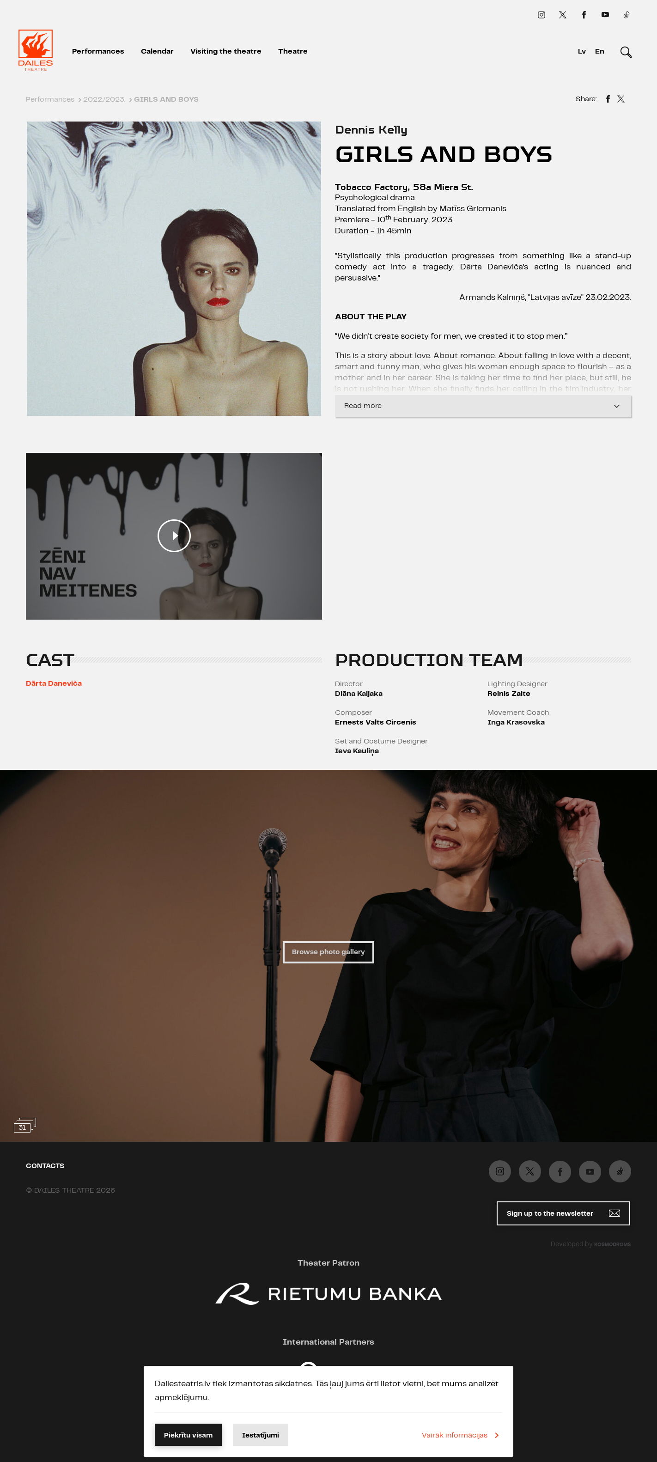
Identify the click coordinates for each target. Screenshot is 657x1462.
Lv (582, 51)
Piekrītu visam (188, 1435)
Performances (98, 51)
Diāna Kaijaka (359, 693)
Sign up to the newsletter (563, 1213)
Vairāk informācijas (462, 1435)
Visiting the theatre (226, 51)
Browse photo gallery (328, 952)
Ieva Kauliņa (357, 751)
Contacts (45, 1166)
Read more (483, 406)
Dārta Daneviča (54, 683)
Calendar (157, 51)
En (599, 51)
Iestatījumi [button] (260, 1435)
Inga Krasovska (516, 722)
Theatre (293, 51)
